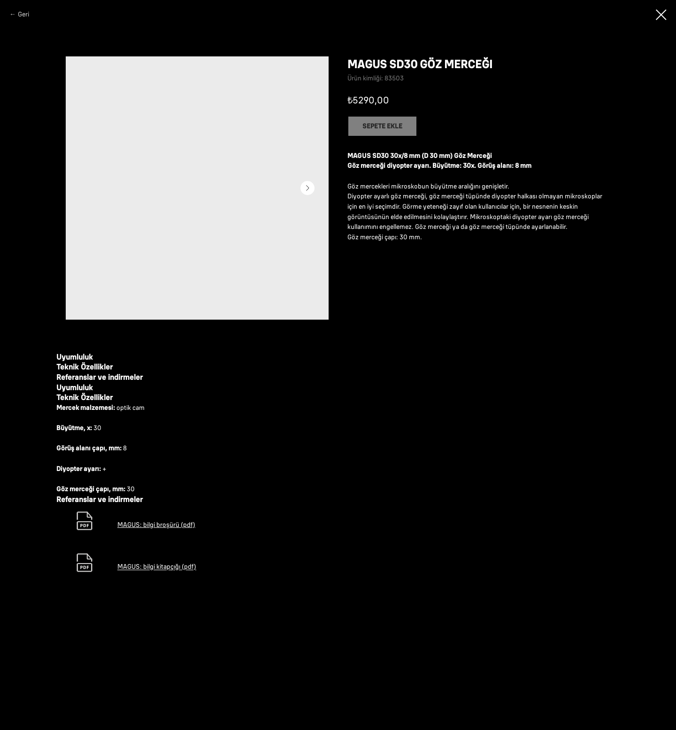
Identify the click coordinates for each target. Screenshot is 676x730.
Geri (23, 14)
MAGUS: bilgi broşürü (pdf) (156, 610)
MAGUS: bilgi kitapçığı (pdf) (156, 653)
